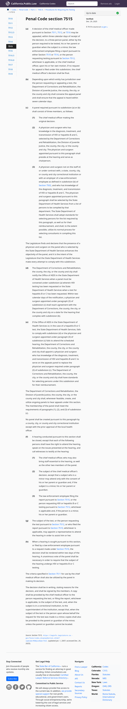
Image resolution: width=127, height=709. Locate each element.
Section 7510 (63, 499)
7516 (68, 32)
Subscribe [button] (12, 678)
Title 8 (40, 10)
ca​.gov (104, 27)
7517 (10, 64)
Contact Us (80, 682)
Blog (77, 670)
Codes (14, 10)
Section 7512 (68, 58)
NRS (104, 678)
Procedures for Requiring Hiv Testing (60, 10)
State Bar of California (49, 666)
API (76, 678)
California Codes (47, 3)
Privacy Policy (81, 697)
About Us (79, 674)
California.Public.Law (24, 3)
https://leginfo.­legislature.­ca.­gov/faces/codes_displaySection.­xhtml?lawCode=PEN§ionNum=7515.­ (49, 638)
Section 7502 (45, 185)
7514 (10, 41)
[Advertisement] (102, 49)
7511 (54, 32)
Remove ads (106, 3)
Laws (105, 682)
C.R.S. (105, 670)
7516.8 (11, 60)
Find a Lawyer (81, 667)
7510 (48, 54)
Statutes (106, 674)
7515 (10, 46)
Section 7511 (54, 573)
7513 (10, 37)
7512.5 (11, 32)
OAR (105, 686)
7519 (10, 74)
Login (117, 3)
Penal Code (23, 10)
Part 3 (33, 10)
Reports (78, 686)
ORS (109, 686)
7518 (10, 69)
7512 (59, 32)
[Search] (82, 3)
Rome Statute (109, 694)
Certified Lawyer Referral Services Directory (52, 676)
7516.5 (11, 55)
